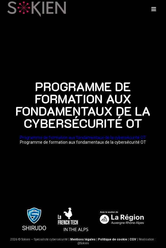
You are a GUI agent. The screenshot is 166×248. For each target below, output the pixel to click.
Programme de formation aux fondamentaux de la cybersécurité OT (83, 137)
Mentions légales (82, 239)
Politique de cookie (112, 239)
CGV (133, 239)
